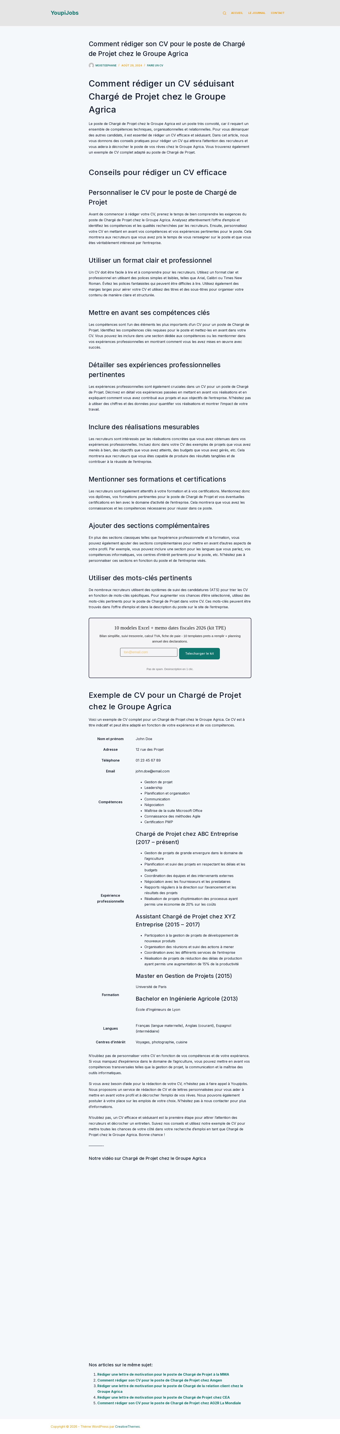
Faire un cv (155, 65)
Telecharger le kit (199, 653)
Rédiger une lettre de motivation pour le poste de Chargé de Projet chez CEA (163, 1397)
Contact (277, 13)
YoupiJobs (65, 13)
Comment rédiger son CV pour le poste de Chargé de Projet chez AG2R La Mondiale (169, 1403)
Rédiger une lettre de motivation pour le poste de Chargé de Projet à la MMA (163, 1374)
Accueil (237, 13)
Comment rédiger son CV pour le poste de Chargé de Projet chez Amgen (159, 1380)
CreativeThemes (127, 1426)
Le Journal (256, 13)
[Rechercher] (224, 13)
